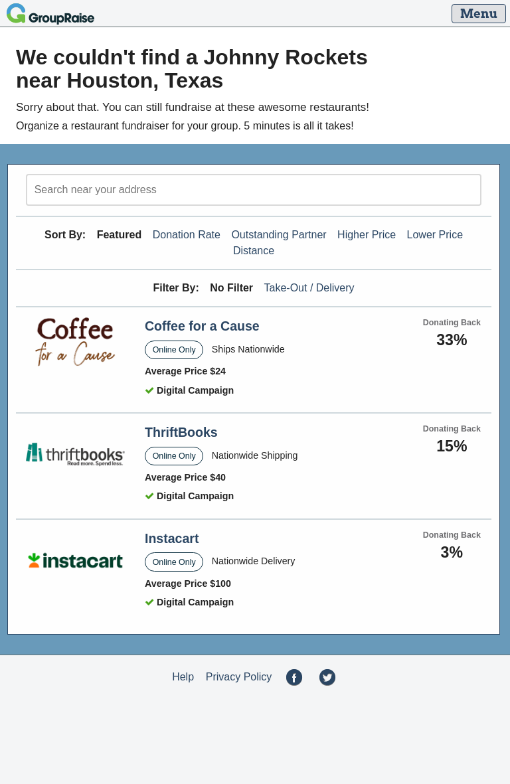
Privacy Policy (239, 676)
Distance (253, 250)
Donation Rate (186, 234)
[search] (253, 190)
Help (183, 676)
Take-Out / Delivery (309, 287)
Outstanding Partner (278, 234)
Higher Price (366, 234)
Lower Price (435, 234)
